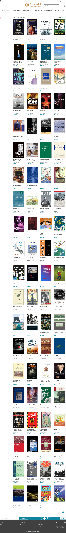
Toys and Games (38, 10)
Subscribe (24, 518)
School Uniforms (48, 10)
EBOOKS (63, 10)
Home (1, 14)
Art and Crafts (16, 10)
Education (57, 10)
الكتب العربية (3, 10)
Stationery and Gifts (27, 10)
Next (63, 511)
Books (8, 10)
